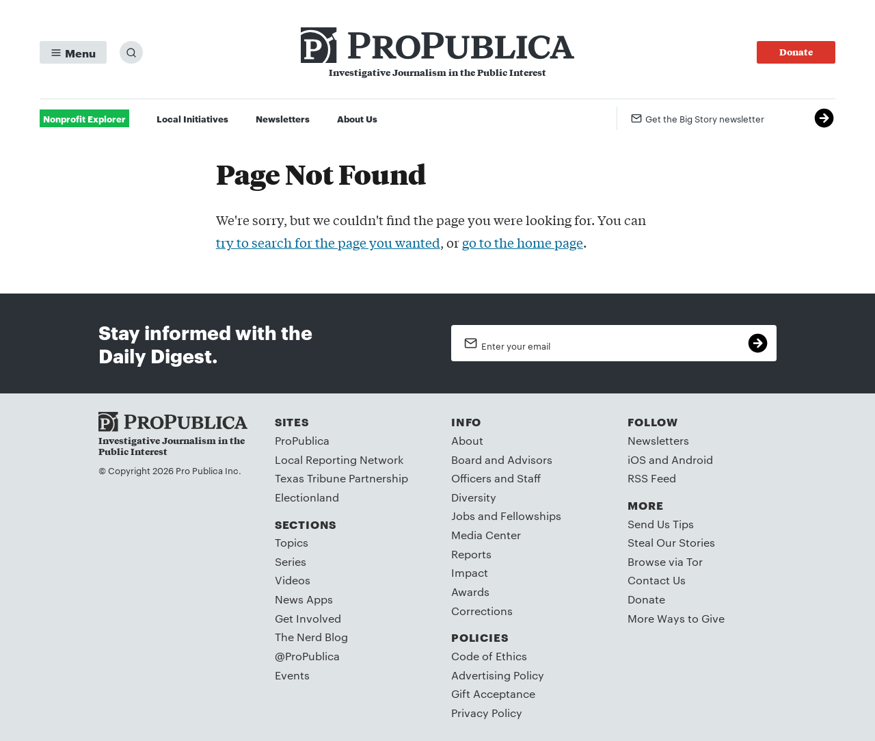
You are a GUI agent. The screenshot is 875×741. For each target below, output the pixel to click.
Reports (471, 554)
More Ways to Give (676, 618)
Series (290, 561)
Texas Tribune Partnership (341, 478)
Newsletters (283, 118)
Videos (292, 580)
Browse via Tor (665, 561)
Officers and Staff (496, 478)
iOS (637, 459)
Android (692, 459)
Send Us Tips (661, 524)
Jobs (463, 515)
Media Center (486, 535)
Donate (646, 599)
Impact (469, 572)
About (467, 440)
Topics (291, 542)
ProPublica (302, 440)
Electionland (307, 497)
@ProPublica (307, 656)
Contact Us (657, 580)
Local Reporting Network (339, 459)
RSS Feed (652, 478)
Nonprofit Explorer (84, 118)
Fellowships (530, 515)
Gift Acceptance (493, 693)
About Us (357, 118)
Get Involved (308, 618)
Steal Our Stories (671, 542)
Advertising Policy (497, 675)
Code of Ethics (489, 656)
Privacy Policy (486, 712)
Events (292, 675)
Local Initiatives (192, 118)
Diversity (473, 497)
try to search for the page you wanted (328, 242)
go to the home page (522, 242)
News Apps (304, 599)
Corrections (482, 610)
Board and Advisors (501, 459)
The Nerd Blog (311, 636)
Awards (470, 591)
